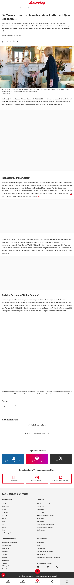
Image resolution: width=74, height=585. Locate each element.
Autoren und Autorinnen (9, 542)
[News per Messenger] (13, 479)
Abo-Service (5, 551)
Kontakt (4, 557)
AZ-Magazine (6, 566)
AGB (38, 545)
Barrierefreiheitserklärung (45, 551)
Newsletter (40, 507)
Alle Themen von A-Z (43, 504)
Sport (3, 521)
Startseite (4, 7)
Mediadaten (5, 560)
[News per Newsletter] (37, 479)
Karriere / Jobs (6, 545)
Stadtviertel (5, 507)
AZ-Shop (4, 563)
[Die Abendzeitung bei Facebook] (13, 459)
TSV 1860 (5, 515)
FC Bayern (5, 512)
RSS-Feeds (40, 512)
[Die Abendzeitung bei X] (61, 459)
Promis (8, 7)
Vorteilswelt (40, 521)
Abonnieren (5, 548)
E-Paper (4, 554)
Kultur (4, 527)
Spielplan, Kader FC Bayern (45, 524)
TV (3, 524)
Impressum (40, 542)
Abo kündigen (41, 554)
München (5, 504)
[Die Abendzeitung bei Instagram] (37, 459)
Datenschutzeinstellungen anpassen (48, 557)
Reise (3, 530)
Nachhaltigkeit (6, 533)
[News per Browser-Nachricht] (61, 479)
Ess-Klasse (40, 518)
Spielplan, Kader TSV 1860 (45, 527)
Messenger (40, 510)
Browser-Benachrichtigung (45, 515)
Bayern (4, 510)
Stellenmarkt (41, 530)
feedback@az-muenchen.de (62, 394)
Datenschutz (41, 548)
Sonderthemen (6, 569)
